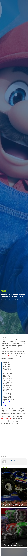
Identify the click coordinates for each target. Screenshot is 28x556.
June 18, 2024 (7, 403)
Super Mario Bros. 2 (15, 454)
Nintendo (9, 454)
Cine (4, 290)
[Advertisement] (14, 440)
